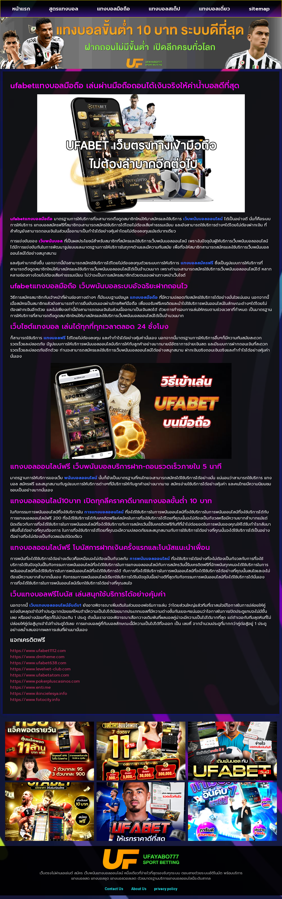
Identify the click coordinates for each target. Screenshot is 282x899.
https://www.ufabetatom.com (39, 675)
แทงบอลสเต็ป (164, 8)
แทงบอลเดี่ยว (214, 8)
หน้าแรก (21, 8)
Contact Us (111, 891)
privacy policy (168, 891)
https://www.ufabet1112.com (38, 651)
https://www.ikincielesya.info (38, 693)
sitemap (259, 8)
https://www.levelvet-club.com (40, 669)
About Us (138, 891)
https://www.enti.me (30, 687)
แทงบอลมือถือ (113, 8)
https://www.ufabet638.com (38, 663)
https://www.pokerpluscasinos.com (45, 681)
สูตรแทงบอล (63, 8)
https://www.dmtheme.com (37, 657)
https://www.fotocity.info (35, 700)
